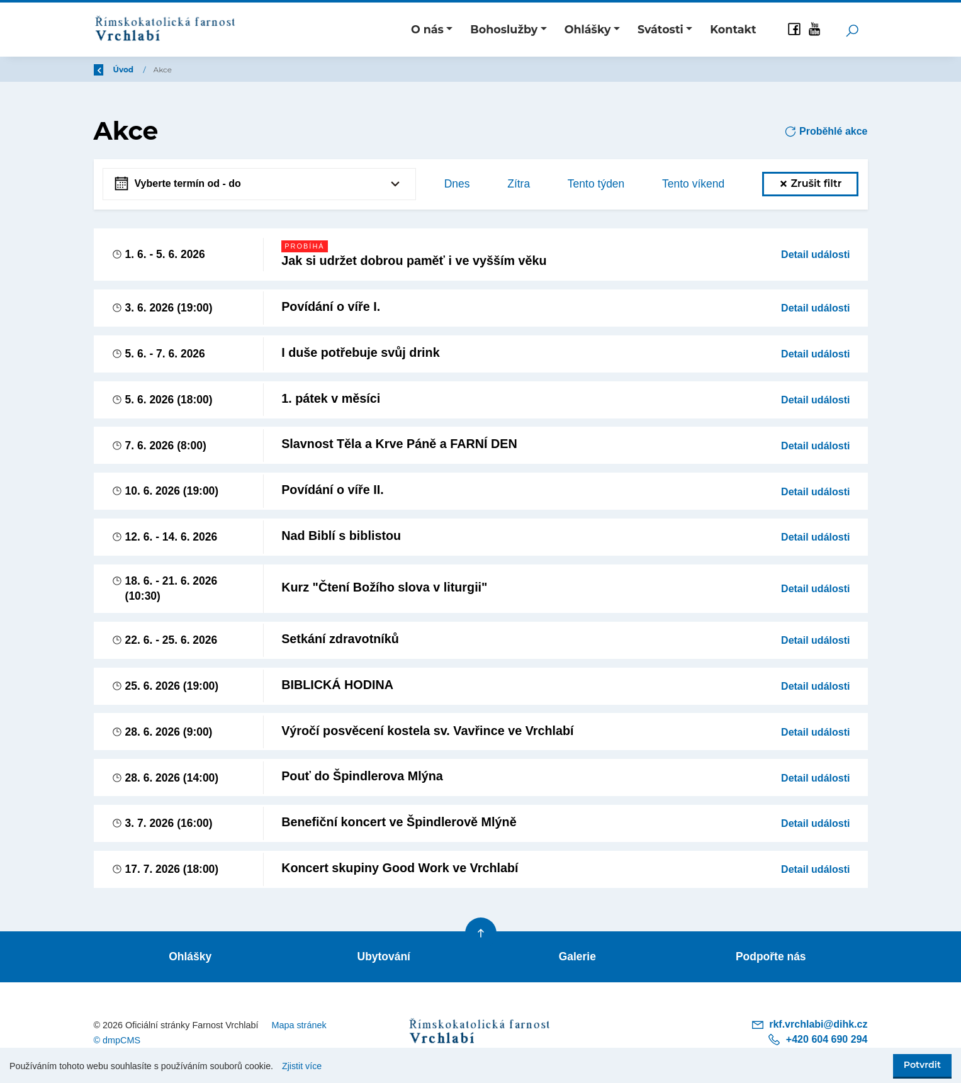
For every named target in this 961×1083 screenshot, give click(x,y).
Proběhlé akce (826, 131)
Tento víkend (693, 183)
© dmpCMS (117, 1041)
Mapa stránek (298, 1026)
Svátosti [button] (660, 29)
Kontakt (733, 29)
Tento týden (596, 183)
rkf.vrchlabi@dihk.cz (809, 1026)
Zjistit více (302, 1066)
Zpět (111, 69)
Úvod (159, 69)
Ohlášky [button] (588, 29)
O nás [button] (427, 29)
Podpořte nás (771, 957)
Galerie (577, 957)
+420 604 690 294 (817, 1040)
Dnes (457, 183)
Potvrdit (922, 1064)
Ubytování (383, 957)
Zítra (518, 183)
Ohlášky (190, 957)
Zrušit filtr (810, 183)
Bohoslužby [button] (503, 29)
